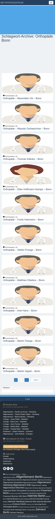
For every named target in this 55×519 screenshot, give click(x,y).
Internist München (44, 502)
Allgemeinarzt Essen (30, 482)
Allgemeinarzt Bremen (14, 480)
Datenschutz (7, 464)
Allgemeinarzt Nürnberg (31, 488)
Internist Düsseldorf (36, 499)
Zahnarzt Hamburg (16, 512)
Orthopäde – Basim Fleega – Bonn (22, 340)
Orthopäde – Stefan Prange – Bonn (22, 249)
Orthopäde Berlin (10, 507)
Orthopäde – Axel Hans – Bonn (20, 310)
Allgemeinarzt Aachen (9, 477)
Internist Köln (30, 501)
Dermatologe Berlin (33, 490)
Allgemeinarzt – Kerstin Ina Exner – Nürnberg (19, 412)
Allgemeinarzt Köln (22, 485)
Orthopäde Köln (33, 507)
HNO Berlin (23, 496)
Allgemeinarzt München (13, 488)
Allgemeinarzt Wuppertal (45, 488)
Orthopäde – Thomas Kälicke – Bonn (23, 159)
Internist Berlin (36, 495)
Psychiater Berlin (9, 510)
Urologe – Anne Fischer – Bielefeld (15, 424)
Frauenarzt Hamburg (28, 493)
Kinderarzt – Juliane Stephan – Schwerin (18, 431)
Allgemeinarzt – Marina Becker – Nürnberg (18, 417)
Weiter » (37, 380)
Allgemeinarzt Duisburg (44, 480)
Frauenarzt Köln (41, 493)
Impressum (7, 461)
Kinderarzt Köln (30, 504)
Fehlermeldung (8, 459)
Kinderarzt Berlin (19, 504)
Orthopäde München (43, 507)
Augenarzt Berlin (9, 491)
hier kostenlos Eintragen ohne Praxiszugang (19, 449)
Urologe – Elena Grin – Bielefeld (15, 422)
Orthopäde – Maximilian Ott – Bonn (22, 98)
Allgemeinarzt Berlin (29, 476)
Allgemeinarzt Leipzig (39, 485)
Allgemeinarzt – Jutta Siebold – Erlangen (18, 434)
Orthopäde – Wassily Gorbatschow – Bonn (26, 128)
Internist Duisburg (24, 499)
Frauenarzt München (10, 496)
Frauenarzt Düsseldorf (15, 493)
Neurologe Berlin (40, 504)
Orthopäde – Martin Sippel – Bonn (21, 371)
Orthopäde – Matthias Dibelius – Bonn (24, 280)
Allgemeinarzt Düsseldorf (12, 483)
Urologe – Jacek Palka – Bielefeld (15, 419)
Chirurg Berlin (22, 490)
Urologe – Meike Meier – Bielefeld (15, 426)
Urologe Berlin (31, 510)
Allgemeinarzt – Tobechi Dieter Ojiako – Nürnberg (21, 414)
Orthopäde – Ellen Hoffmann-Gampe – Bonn (27, 189)
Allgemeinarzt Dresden (30, 480)
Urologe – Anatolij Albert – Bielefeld (16, 429)
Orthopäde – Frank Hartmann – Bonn (23, 219)
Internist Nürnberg (7, 504)
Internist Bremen (13, 499)
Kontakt (6, 456)
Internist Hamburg (16, 501)
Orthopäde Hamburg (23, 507)
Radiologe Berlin (20, 510)
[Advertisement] (27, 20)
